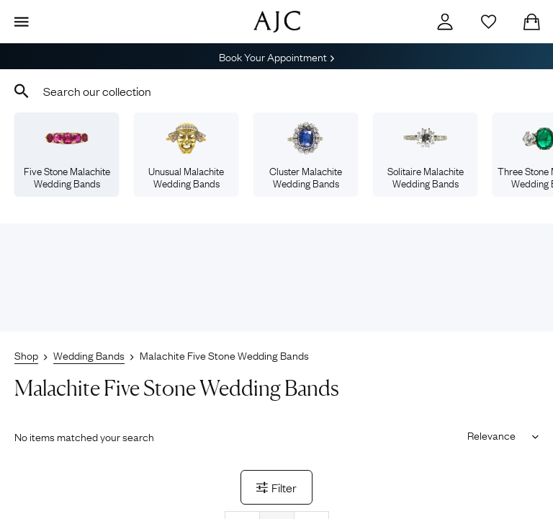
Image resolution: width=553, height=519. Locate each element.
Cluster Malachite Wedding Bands (305, 155)
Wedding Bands (89, 355)
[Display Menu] (21, 21)
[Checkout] (531, 21)
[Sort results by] (498, 435)
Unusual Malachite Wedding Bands (186, 155)
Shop (26, 355)
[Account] (445, 21)
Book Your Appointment (276, 56)
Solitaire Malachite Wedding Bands (425, 155)
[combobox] (276, 90)
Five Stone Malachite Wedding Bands (67, 155)
